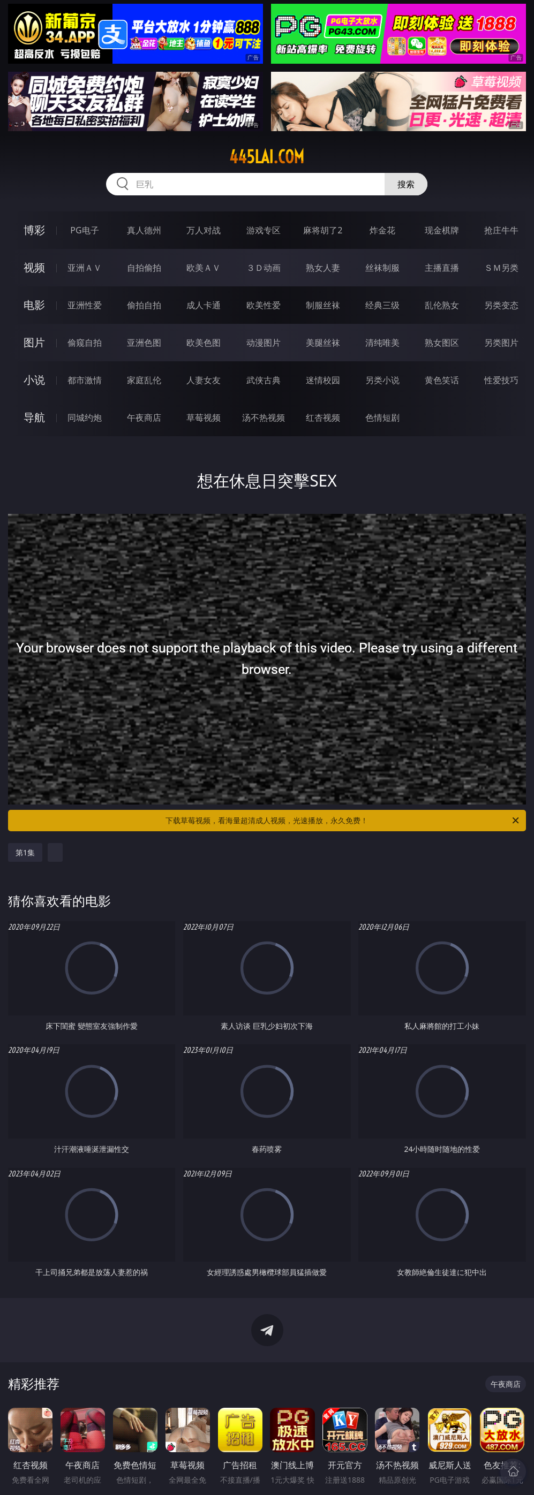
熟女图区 (442, 342)
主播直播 (442, 268)
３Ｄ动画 (263, 268)
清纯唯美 (382, 342)
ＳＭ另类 (501, 268)
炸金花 (382, 230)
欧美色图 (203, 342)
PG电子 (84, 230)
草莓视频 (203, 417)
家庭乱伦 (144, 380)
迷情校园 (323, 380)
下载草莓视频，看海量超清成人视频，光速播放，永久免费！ (343, 820)
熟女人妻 (323, 268)
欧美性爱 (263, 305)
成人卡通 (203, 305)
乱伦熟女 (442, 305)
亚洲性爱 (84, 305)
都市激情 (84, 380)
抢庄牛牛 (501, 230)
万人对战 (203, 230)
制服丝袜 (323, 305)
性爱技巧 (501, 380)
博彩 (34, 230)
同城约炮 (84, 417)
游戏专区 (263, 230)
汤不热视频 (263, 417)
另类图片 (501, 342)
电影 (34, 305)
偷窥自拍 (84, 342)
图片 (34, 342)
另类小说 (382, 380)
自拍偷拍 (144, 268)
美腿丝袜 (323, 342)
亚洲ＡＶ (84, 268)
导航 (34, 417)
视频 (34, 267)
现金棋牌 (442, 230)
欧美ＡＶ (203, 268)
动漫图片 (263, 342)
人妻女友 (203, 380)
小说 (34, 380)
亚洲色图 (144, 342)
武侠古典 (263, 380)
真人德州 (144, 230)
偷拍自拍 (144, 305)
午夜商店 (144, 417)
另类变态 (501, 305)
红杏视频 (323, 417)
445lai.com (266, 157)
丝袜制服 (382, 268)
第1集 (25, 852)
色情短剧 (382, 417)
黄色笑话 (442, 380)
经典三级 (382, 305)
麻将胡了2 (322, 230)
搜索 (406, 184)
